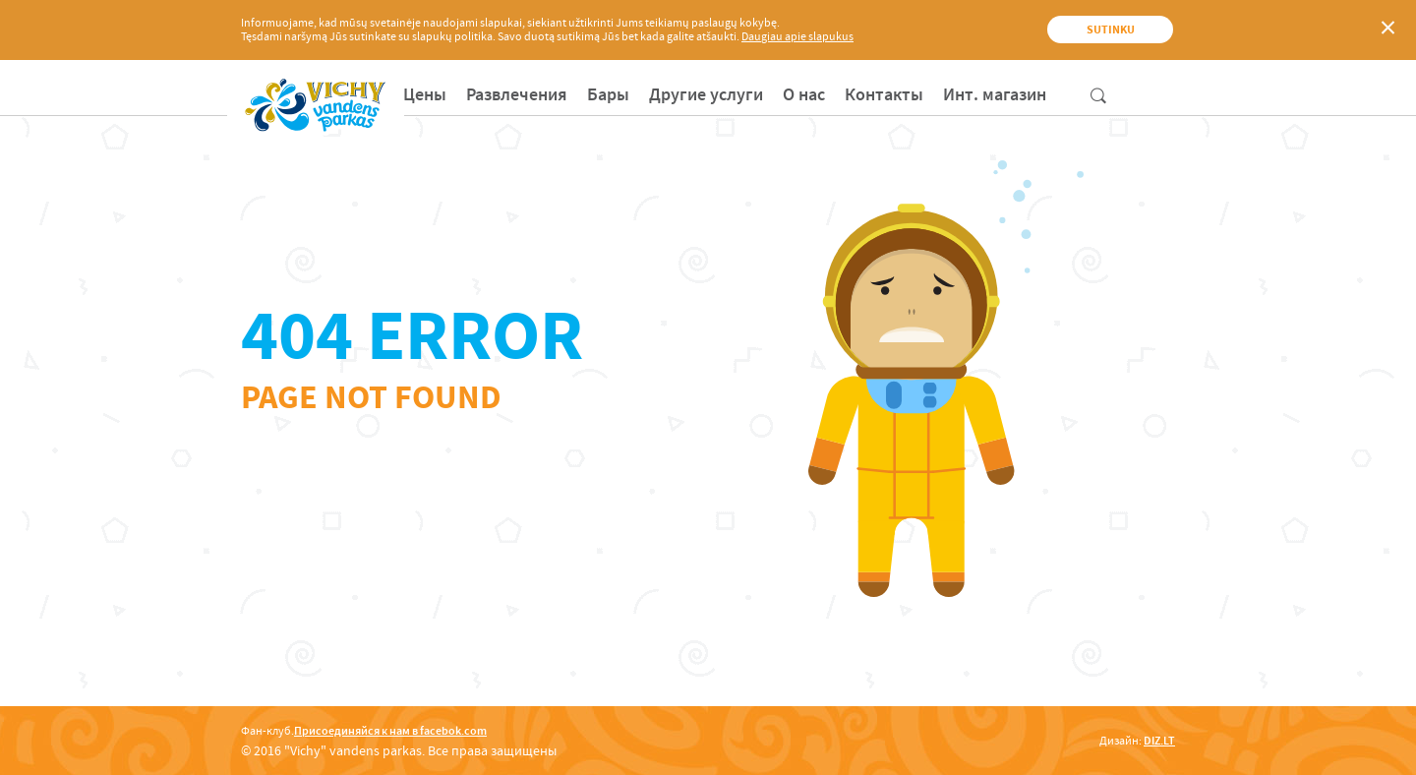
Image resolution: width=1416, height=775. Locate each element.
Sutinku (1111, 29)
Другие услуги (706, 94)
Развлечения (516, 94)
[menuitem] (424, 94)
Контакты (884, 94)
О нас (804, 94)
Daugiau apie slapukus (797, 36)
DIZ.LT (1159, 740)
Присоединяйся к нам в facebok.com (390, 731)
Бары (608, 94)
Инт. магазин (994, 94)
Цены (424, 94)
